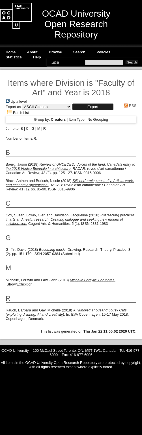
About (32, 52)
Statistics (14, 57)
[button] (92, 107)
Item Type (77, 119)
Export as (13, 107)
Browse (55, 52)
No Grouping (97, 119)
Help (37, 57)
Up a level (16, 101)
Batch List (17, 113)
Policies (103, 52)
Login (55, 62)
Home (11, 52)
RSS (129, 106)
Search (79, 52)
